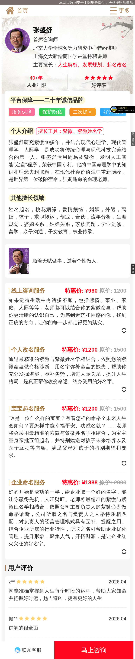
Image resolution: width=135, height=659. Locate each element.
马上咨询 (94, 650)
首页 (16, 10)
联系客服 (28, 650)
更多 (119, 10)
